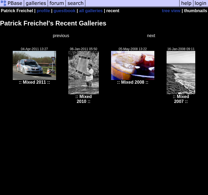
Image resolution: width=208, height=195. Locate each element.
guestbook (65, 10)
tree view (171, 10)
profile (43, 10)
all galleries (91, 10)
